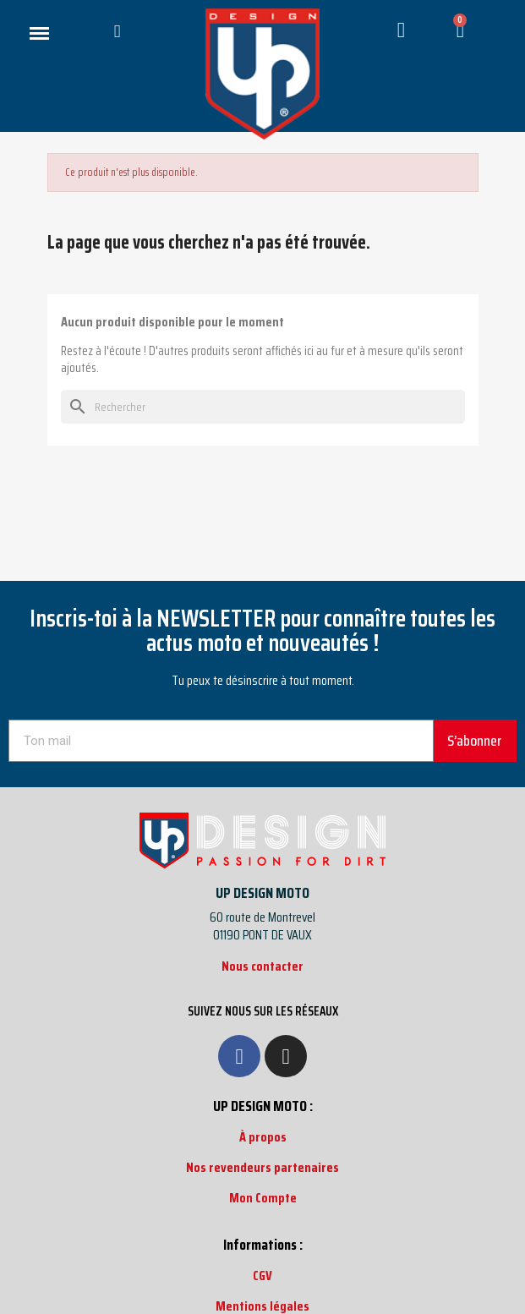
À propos (263, 1136)
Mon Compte (263, 1197)
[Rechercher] (263, 407)
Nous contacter (262, 966)
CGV (262, 1275)
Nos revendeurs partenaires (262, 1167)
